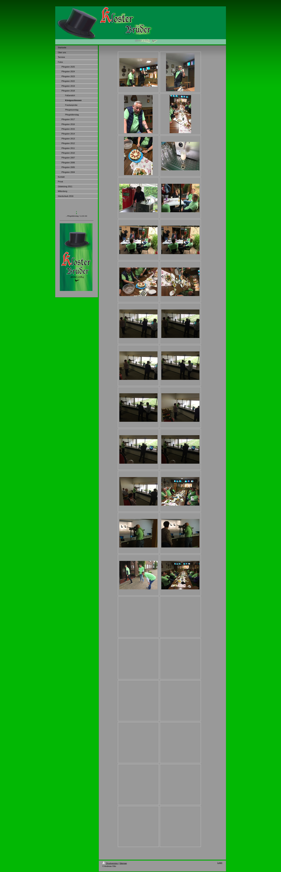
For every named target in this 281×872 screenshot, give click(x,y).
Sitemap (123, 863)
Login (219, 863)
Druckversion (110, 863)
